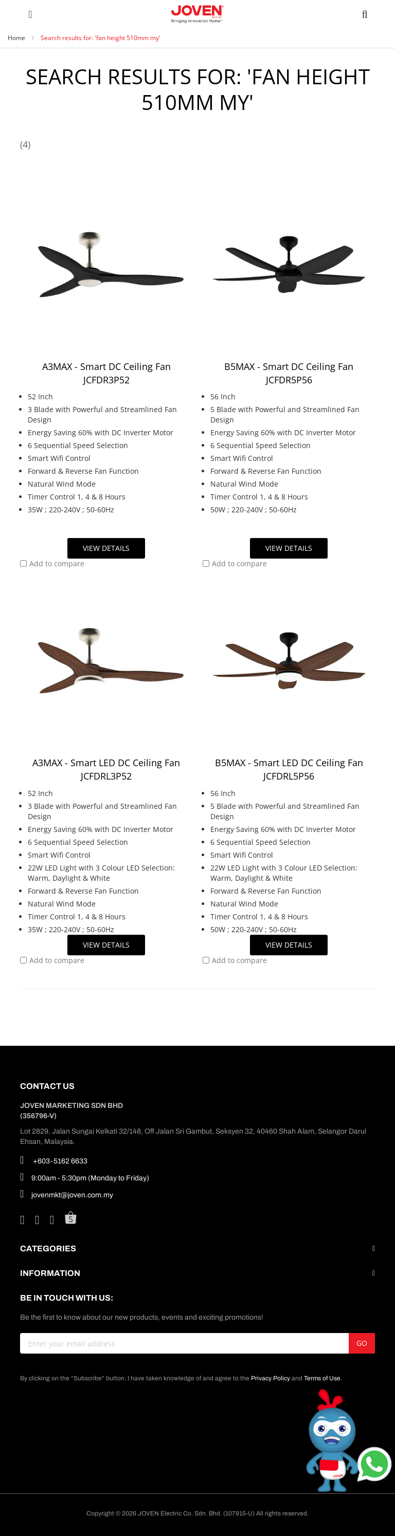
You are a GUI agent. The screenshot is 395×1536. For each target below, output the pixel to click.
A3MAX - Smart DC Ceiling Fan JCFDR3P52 (106, 373)
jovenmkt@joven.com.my (66, 1193)
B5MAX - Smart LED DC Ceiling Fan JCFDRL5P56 (289, 769)
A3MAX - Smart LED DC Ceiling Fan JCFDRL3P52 (106, 769)
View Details (106, 548)
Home (17, 37)
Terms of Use (322, 1378)
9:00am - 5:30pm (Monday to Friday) (84, 1176)
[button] (52, 564)
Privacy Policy (270, 1378)
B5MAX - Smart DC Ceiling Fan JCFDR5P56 (288, 373)
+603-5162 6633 (53, 1159)
